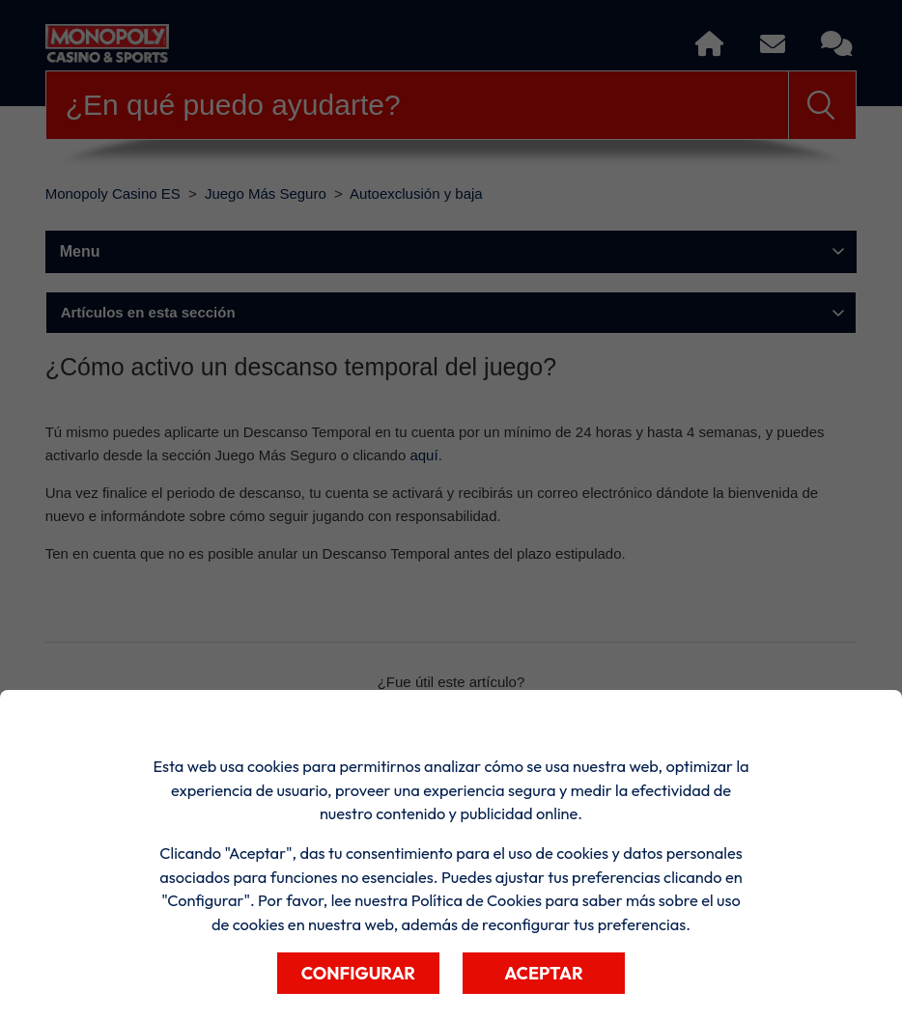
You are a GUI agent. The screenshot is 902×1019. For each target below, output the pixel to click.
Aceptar (543, 973)
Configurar (358, 973)
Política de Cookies (476, 900)
